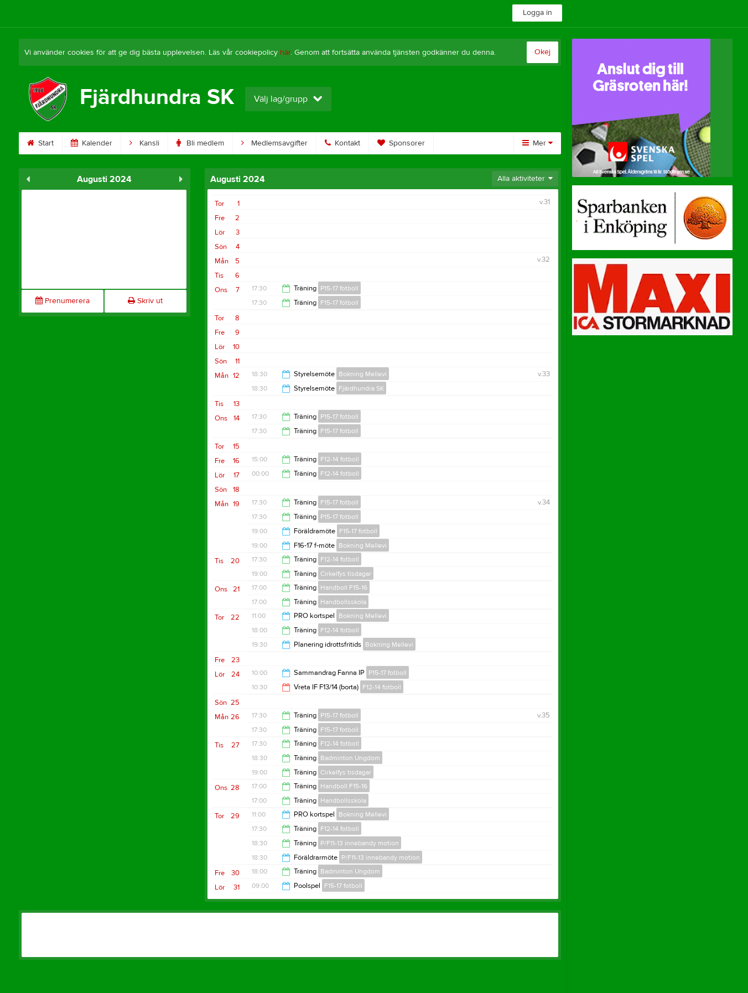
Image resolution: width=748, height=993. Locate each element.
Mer (537, 143)
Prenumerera (62, 301)
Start (40, 143)
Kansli (144, 143)
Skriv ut (145, 301)
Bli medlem (200, 143)
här (285, 53)
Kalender (91, 143)
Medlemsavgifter (274, 143)
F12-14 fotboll (339, 459)
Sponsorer (401, 143)
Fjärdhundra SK (361, 388)
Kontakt (342, 143)
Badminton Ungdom (350, 757)
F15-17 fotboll (339, 302)
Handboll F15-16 (343, 587)
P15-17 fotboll (339, 288)
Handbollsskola (343, 601)
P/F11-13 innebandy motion (359, 843)
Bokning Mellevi (363, 374)
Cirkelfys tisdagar (345, 573)
